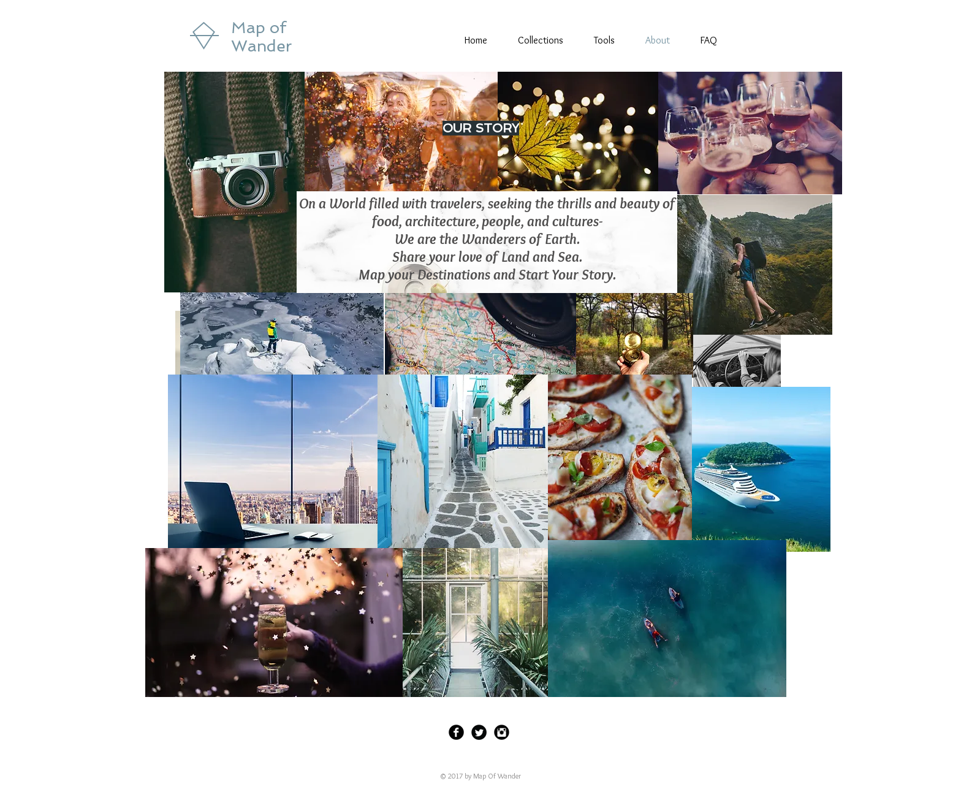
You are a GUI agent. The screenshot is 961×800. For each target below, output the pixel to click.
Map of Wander (261, 36)
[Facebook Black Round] (456, 732)
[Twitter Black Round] (479, 732)
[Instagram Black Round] (501, 732)
